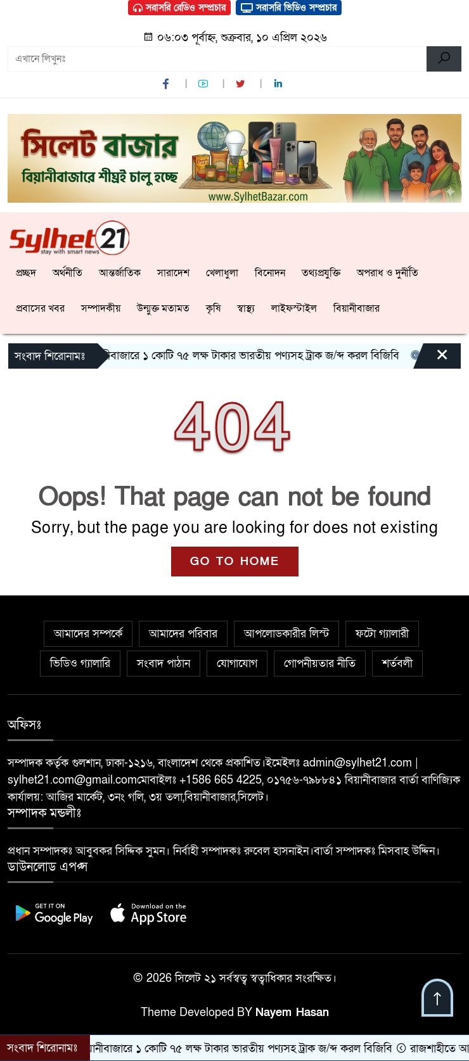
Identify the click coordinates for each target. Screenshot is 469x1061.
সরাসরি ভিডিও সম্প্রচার (289, 7)
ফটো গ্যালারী (382, 633)
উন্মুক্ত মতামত (163, 308)
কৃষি (213, 308)
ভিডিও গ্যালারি (80, 663)
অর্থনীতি (67, 273)
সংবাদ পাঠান (163, 663)
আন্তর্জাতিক (120, 273)
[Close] (431, 359)
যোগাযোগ (237, 663)
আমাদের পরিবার (183, 633)
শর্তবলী (397, 663)
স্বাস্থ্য (246, 308)
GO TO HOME (234, 561)
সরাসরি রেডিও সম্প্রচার (179, 7)
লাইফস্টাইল (294, 308)
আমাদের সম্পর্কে (88, 633)
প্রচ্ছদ (26, 273)
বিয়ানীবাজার (356, 308)
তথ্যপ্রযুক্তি (321, 273)
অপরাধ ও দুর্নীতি (387, 273)
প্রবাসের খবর (40, 308)
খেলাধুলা (222, 273)
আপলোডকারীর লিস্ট (286, 633)
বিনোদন (270, 273)
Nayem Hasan (292, 1012)
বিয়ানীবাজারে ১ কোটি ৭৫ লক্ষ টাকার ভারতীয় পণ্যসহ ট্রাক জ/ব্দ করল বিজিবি (239, 355)
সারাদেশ (173, 273)
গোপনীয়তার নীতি (320, 663)
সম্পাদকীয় (100, 308)
